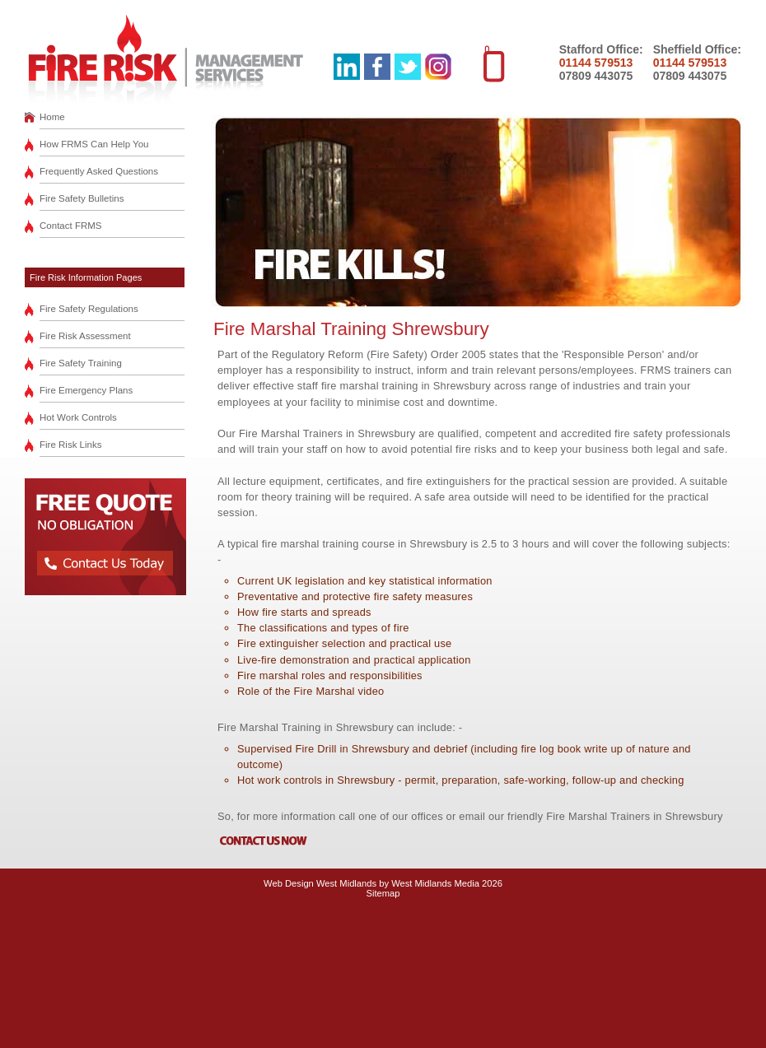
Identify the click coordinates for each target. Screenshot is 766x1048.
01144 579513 (596, 62)
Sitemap (382, 893)
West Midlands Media (435, 883)
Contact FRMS (71, 226)
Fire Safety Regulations (89, 309)
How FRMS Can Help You (94, 144)
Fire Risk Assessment (85, 336)
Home (52, 117)
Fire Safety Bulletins (82, 198)
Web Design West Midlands (320, 883)
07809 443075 (596, 75)
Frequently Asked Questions (99, 171)
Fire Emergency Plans (86, 390)
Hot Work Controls (78, 417)
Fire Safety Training (81, 363)
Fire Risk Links (71, 444)
